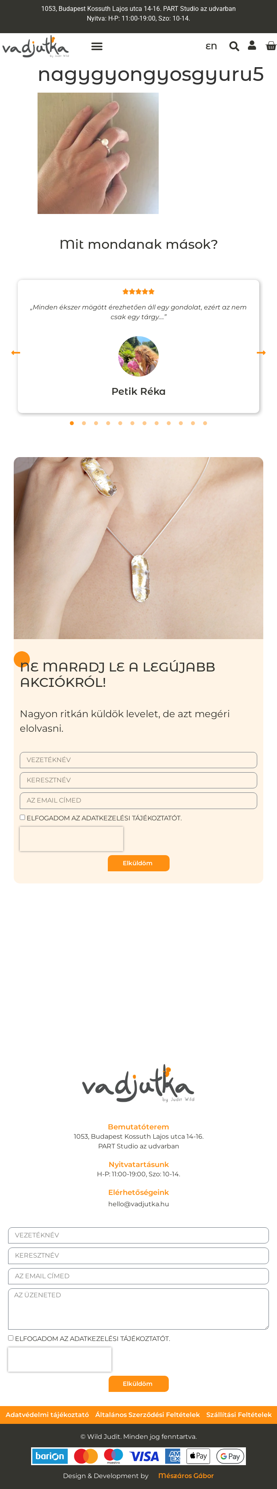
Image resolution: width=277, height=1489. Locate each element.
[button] (97, 46)
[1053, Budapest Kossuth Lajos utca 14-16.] (138, 958)
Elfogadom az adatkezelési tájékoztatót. (104, 818)
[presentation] (71, 839)
